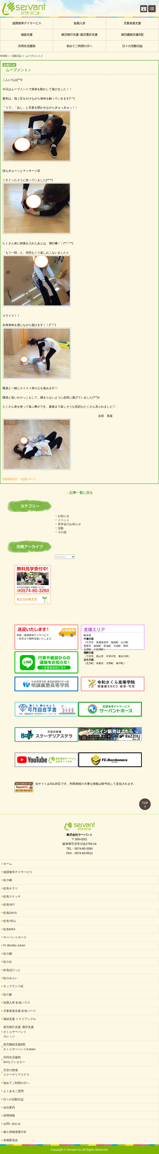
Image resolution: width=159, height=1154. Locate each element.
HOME (3, 55)
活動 (61, 528)
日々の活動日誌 (132, 46)
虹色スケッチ (12, 896)
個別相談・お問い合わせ (143, 8)
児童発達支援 (132, 23)
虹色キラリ (10, 888)
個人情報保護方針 (14, 1131)
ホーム (7, 863)
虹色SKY (9, 904)
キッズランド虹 (13, 986)
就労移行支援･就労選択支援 (79, 34)
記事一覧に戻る (81, 492)
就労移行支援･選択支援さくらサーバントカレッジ (18, 1031)
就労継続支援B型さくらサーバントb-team (19, 1047)
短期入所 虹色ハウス (16, 1002)
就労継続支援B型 (132, 34)
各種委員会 (10, 1140)
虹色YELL (9, 921)
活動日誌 (17, 55)
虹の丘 (7, 961)
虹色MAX (9, 929)
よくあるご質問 (13, 1091)
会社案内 (9, 1107)
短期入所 (79, 23)
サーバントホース (14, 937)
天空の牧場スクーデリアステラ (16, 1072)
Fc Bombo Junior (14, 945)
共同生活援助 (26, 46)
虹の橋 (7, 880)
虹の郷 (7, 953)
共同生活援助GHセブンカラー (14, 1059)
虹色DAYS (10, 912)
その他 (62, 532)
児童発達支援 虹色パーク (19, 1010)
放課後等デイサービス (26, 23)
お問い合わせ (12, 1123)
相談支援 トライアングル (19, 1019)
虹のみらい (10, 978)
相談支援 (27, 34)
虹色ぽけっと (12, 970)
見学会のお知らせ (69, 524)
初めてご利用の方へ (79, 46)
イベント (63, 520)
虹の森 (7, 994)
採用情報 (9, 1115)
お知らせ (63, 516)
